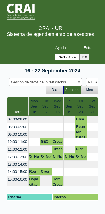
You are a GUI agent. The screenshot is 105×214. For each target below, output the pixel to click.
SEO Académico (45, 142)
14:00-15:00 (17, 172)
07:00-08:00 (17, 119)
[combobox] (45, 82)
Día (54, 90)
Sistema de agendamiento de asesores (50, 34)
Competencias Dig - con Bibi (57, 179)
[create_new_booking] (34, 119)
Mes (89, 90)
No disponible (34, 157)
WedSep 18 (57, 106)
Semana (72, 90)
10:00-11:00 (17, 142)
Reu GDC (33, 172)
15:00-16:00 (17, 179)
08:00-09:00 (17, 127)
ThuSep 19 (69, 106)
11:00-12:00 (17, 149)
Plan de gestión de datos (81, 150)
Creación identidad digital (81, 120)
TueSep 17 (46, 106)
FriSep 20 (81, 106)
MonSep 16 (34, 106)
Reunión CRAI (80, 131)
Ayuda (60, 47)
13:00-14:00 (17, 164)
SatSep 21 (92, 106)
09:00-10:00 (17, 134)
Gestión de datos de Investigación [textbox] (38, 82)
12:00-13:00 (17, 157)
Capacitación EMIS (33, 181)
